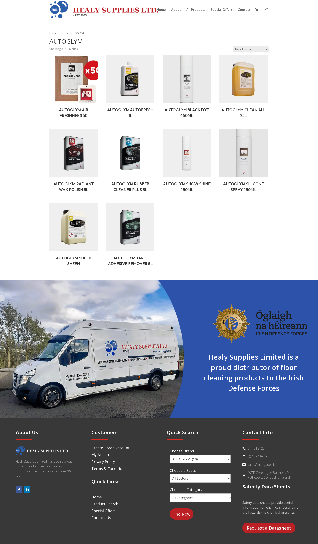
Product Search (104, 503)
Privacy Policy (103, 461)
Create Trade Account (110, 447)
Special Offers (222, 10)
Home (161, 10)
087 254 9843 (257, 456)
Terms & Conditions (108, 468)
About (176, 10)
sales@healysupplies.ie (263, 464)
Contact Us (101, 517)
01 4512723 (256, 448)
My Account (101, 454)
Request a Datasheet (269, 528)
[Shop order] (251, 49)
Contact (244, 10)
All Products (195, 10)
